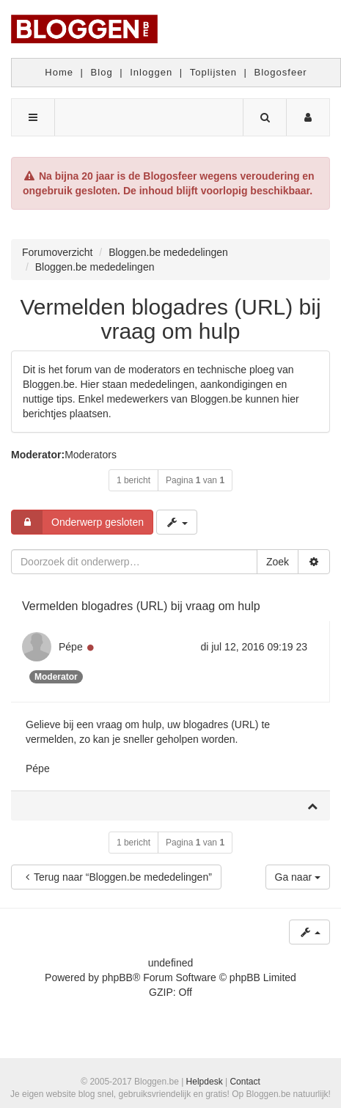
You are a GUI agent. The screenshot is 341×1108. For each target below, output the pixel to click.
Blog (102, 72)
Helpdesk (204, 1081)
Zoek (277, 562)
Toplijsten (213, 72)
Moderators (91, 455)
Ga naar (297, 877)
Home (59, 72)
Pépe (71, 647)
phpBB (117, 977)
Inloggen (151, 72)
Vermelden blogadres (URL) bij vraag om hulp (170, 319)
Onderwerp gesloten (78, 522)
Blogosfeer (280, 72)
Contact (245, 1081)
